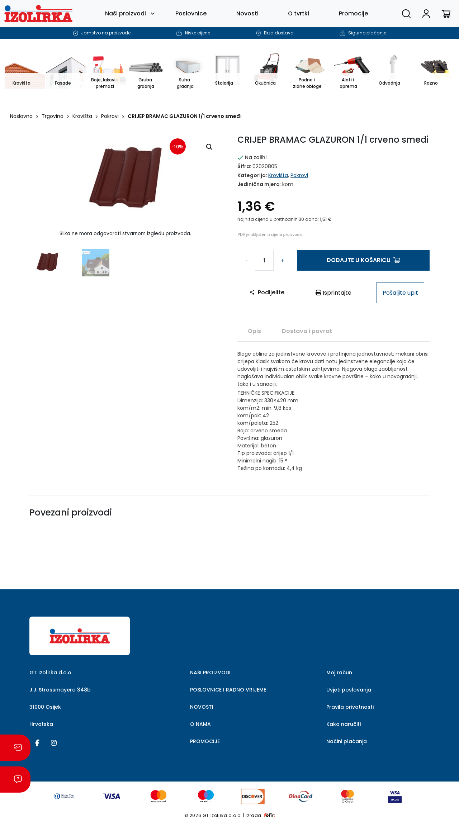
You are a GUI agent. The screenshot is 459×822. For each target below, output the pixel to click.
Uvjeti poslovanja (348, 689)
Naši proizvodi (125, 13)
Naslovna (21, 116)
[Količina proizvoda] (264, 260)
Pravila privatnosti (350, 707)
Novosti (247, 13)
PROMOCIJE (205, 741)
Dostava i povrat (307, 331)
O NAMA (200, 724)
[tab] (254, 330)
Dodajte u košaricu (363, 260)
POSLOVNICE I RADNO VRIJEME (228, 689)
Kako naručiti (343, 724)
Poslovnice (191, 13)
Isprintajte (333, 293)
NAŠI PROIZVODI (210, 672)
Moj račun (339, 672)
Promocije (353, 13)
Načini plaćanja (346, 741)
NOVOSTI (201, 707)
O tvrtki (298, 13)
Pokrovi (110, 116)
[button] (209, 147)
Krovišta (82, 116)
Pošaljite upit (400, 293)
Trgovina (52, 116)
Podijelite (266, 292)
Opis (254, 331)
